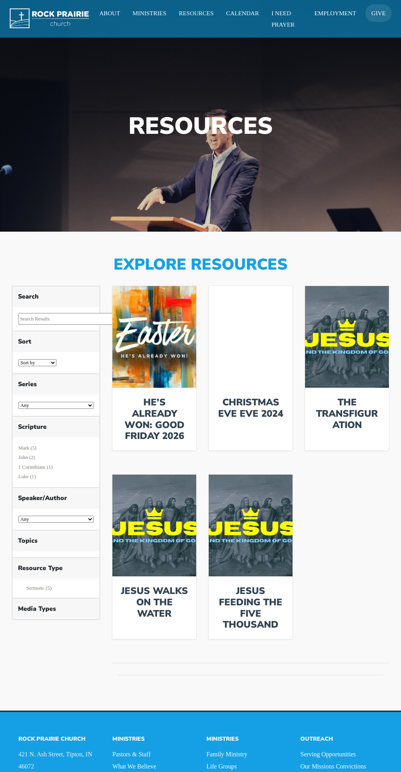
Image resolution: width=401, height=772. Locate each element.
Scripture (32, 427)
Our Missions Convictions (333, 766)
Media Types (37, 609)
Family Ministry (226, 754)
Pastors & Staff (131, 754)
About (109, 13)
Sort (24, 341)
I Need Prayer (282, 19)
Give (378, 13)
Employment (335, 13)
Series (27, 384)
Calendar (242, 13)
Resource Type (40, 568)
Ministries (149, 13)
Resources (196, 13)
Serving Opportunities (328, 754)
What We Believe (134, 766)
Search (28, 296)
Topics (28, 540)
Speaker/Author (42, 498)
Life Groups (221, 766)
